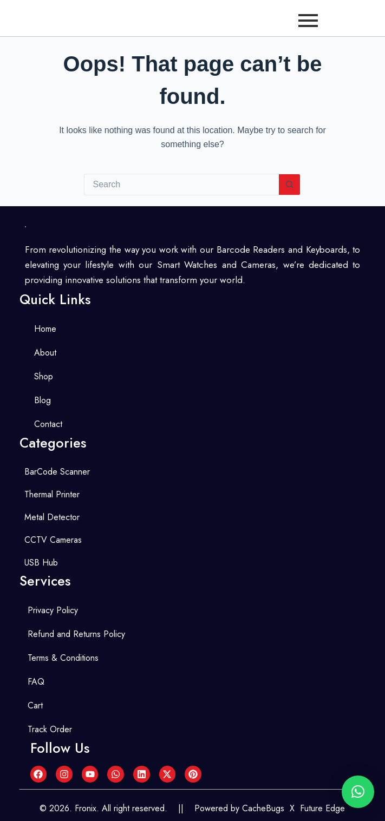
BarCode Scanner (57, 471)
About (45, 352)
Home (45, 329)
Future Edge (322, 808)
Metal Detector (52, 517)
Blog (42, 400)
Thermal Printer (52, 494)
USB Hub (41, 562)
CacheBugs (263, 808)
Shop (43, 376)
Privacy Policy (53, 610)
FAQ (36, 681)
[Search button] (290, 184)
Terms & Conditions (63, 658)
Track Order (50, 729)
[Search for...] (181, 184)
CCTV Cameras (53, 540)
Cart (35, 705)
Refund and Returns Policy (76, 634)
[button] (358, 792)
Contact (48, 424)
